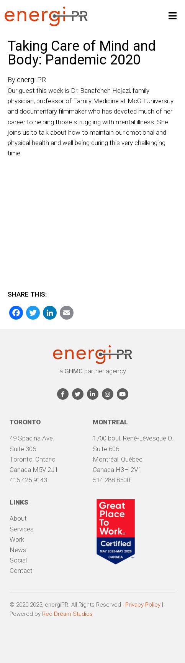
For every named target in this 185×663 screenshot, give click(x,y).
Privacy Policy (142, 604)
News (18, 550)
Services (22, 529)
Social (18, 560)
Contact (21, 570)
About (18, 518)
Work (17, 539)
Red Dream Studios (67, 613)
